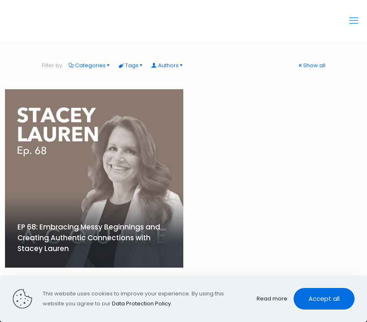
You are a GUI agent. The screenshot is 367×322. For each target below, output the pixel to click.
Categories (89, 65)
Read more (272, 298)
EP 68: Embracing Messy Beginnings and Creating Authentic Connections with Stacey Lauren (88, 238)
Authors (167, 65)
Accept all (324, 298)
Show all (312, 65)
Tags (131, 65)
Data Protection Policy (141, 303)
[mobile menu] (354, 21)
